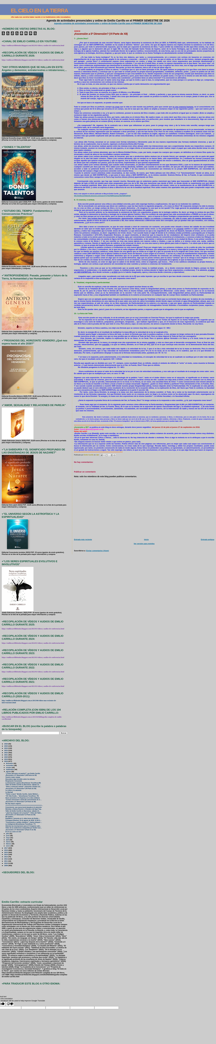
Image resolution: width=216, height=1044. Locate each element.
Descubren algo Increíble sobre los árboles (20, 779)
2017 (6, 848)
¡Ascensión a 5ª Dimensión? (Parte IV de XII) (21, 830)
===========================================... (24, 805)
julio (8, 833)
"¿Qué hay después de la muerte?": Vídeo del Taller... (24, 813)
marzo (8, 842)
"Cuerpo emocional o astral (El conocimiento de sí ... (24, 799)
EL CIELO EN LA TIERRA (39, 11)
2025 (6, 746)
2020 (6, 757)
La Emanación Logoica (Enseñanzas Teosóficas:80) (23, 783)
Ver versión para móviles (144, 544)
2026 (6, 744)
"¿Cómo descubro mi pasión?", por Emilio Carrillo (23, 773)
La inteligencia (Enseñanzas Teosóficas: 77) (21, 824)
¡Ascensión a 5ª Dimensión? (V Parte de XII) (20, 814)
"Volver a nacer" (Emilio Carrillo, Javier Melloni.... (22, 794)
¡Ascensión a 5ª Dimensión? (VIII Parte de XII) (21, 775)
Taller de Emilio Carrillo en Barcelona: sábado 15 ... (23, 784)
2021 (6, 755)
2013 (6, 857)
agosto (8, 771)
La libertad (9, 792)
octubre (9, 767)
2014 (6, 854)
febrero (9, 844)
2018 (6, 761)
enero (8, 846)
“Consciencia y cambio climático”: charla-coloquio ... (24, 822)
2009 (6, 865)
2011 (6, 861)
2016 (6, 850)
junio (8, 835)
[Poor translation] (10, 1004)
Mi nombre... (10, 816)
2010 (6, 863)
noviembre (10, 765)
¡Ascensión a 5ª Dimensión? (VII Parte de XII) (21, 788)
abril (8, 840)
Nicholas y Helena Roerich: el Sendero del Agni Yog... (24, 809)
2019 (6, 759)
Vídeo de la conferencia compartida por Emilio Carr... (24, 828)
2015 (6, 852)
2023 (6, 750)
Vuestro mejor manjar (13, 777)
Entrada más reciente (83, 539)
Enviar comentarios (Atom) (97, 551)
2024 (6, 748)
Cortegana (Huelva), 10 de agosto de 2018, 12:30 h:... (23, 820)
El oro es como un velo (13, 831)
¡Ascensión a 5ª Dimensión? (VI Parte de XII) (21, 801)
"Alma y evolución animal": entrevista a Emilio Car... (23, 786)
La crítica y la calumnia (13, 790)
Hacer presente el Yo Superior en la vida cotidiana (23, 798)
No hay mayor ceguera (13, 803)
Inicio (146, 539)
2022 (6, 752)
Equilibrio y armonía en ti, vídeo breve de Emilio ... (23, 818)
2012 (6, 859)
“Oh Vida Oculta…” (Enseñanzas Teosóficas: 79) (22, 796)
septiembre (10, 769)
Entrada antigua (207, 539)
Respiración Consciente (14, 781)
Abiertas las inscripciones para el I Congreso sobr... (23, 826)
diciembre (9, 763)
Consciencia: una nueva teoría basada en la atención (24, 807)
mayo (8, 838)
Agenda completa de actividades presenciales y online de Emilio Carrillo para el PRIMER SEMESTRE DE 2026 (108, 23)
